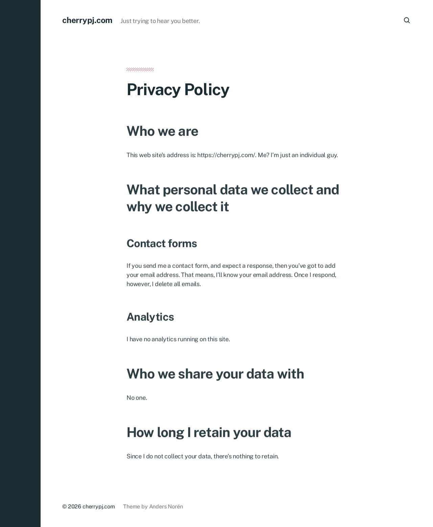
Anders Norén (166, 506)
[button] (20, 263)
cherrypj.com (87, 20)
